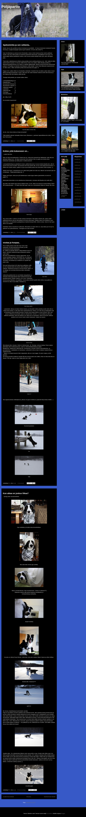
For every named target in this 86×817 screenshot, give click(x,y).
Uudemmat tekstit (8, 796)
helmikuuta (78, 174)
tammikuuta (78, 196)
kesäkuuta (77, 159)
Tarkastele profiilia (64, 195)
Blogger (63, 813)
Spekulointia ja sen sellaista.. (16, 45)
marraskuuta (78, 180)
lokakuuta (77, 165)
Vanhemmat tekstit (49, 796)
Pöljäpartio (10, 7)
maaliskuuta (78, 171)
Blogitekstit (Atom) (30, 802)
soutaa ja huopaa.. (11, 242)
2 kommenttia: (20, 141)
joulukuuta (77, 177)
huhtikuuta (77, 162)
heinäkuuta (78, 187)
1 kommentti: (20, 483)
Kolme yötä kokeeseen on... (16, 151)
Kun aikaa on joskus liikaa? (16, 493)
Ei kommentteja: (21, 232)
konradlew (49, 813)
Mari (64, 165)
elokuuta (77, 184)
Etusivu (29, 796)
